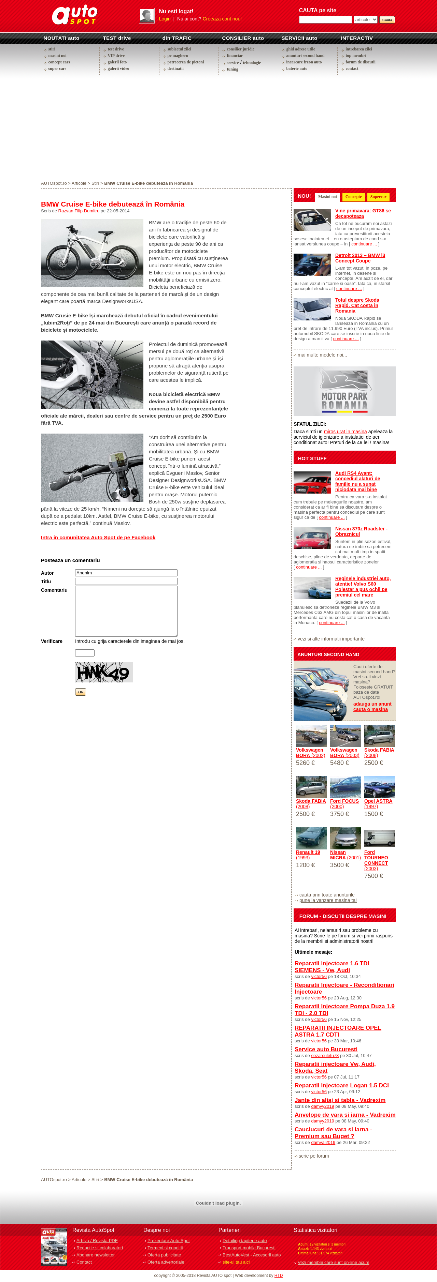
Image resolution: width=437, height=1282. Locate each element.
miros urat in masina (345, 431)
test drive (116, 49)
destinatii (176, 68)
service (233, 62)
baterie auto (297, 68)
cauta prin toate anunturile (327, 895)
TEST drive (117, 38)
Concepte (354, 196)
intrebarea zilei (359, 49)
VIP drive (116, 55)
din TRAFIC (177, 38)
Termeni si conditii (165, 1247)
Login (165, 18)
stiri (52, 49)
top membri (356, 55)
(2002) (310, 752)
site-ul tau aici (236, 1262)
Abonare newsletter (95, 1254)
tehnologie (252, 62)
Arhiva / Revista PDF (97, 1240)
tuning (232, 69)
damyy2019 (322, 1106)
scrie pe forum (314, 1156)
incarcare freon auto (304, 62)
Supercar (378, 196)
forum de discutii (361, 62)
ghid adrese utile (300, 49)
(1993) (308, 854)
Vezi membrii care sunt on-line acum (333, 1262)
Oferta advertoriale (165, 1262)
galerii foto (117, 62)
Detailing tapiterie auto (245, 1240)
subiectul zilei (180, 49)
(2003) (345, 752)
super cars (57, 68)
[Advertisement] (218, 127)
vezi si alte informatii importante (331, 639)
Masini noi (327, 196)
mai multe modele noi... (322, 355)
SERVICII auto (300, 38)
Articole (79, 183)
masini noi (57, 55)
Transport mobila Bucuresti (249, 1247)
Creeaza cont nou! (222, 18)
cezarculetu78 (325, 1055)
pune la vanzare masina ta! (328, 900)
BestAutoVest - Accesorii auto (252, 1254)
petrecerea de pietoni (186, 62)
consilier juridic (241, 49)
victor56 (319, 976)
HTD (278, 1275)
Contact (84, 1262)
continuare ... (364, 243)
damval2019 (323, 1142)
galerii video (118, 68)
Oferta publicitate (164, 1254)
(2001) (345, 854)
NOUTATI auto (62, 38)
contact (352, 68)
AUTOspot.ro (54, 183)
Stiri (95, 183)
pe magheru (178, 55)
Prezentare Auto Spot (168, 1240)
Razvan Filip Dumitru (79, 210)
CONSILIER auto (243, 38)
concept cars (59, 62)
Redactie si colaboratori (99, 1247)
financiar (235, 55)
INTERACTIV (357, 38)
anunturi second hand (305, 55)
